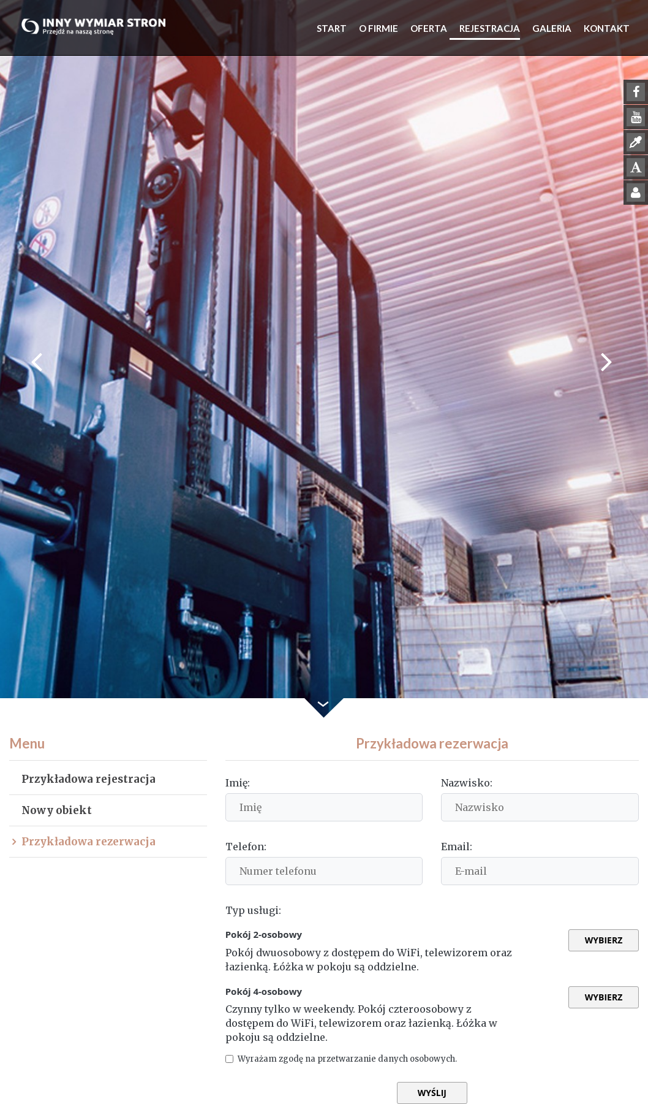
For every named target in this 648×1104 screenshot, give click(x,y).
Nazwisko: (466, 783)
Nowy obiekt (56, 810)
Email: (456, 846)
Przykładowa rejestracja (88, 779)
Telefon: (245, 846)
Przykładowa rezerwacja (88, 841)
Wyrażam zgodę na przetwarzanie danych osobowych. (374, 1059)
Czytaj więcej (485, 1059)
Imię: (237, 783)
